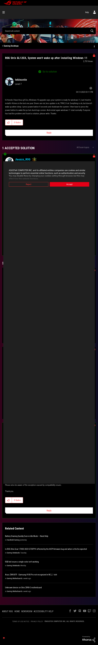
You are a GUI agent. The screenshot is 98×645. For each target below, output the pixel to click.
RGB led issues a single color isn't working (22, 562)
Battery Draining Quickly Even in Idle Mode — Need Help (26, 536)
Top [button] (4, 638)
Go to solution (50, 71)
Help (87, 12)
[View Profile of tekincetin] (21, 79)
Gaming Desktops (11, 46)
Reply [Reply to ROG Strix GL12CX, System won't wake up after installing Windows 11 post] (49, 132)
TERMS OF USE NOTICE (20, 621)
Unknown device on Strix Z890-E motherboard (23, 587)
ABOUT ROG (7, 611)
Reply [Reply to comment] (49, 510)
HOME (17, 611)
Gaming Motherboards (14, 578)
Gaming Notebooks (13, 553)
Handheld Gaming (13, 540)
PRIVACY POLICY (37, 621)
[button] (8, 122)
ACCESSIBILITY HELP (43, 611)
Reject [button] (28, 184)
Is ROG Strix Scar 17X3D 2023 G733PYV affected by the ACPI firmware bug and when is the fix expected (46, 549)
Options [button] (94, 46)
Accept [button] (69, 184)
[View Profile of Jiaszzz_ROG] (22, 159)
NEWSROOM (26, 611)
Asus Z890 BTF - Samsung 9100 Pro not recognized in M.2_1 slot (31, 575)
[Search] (49, 30)
